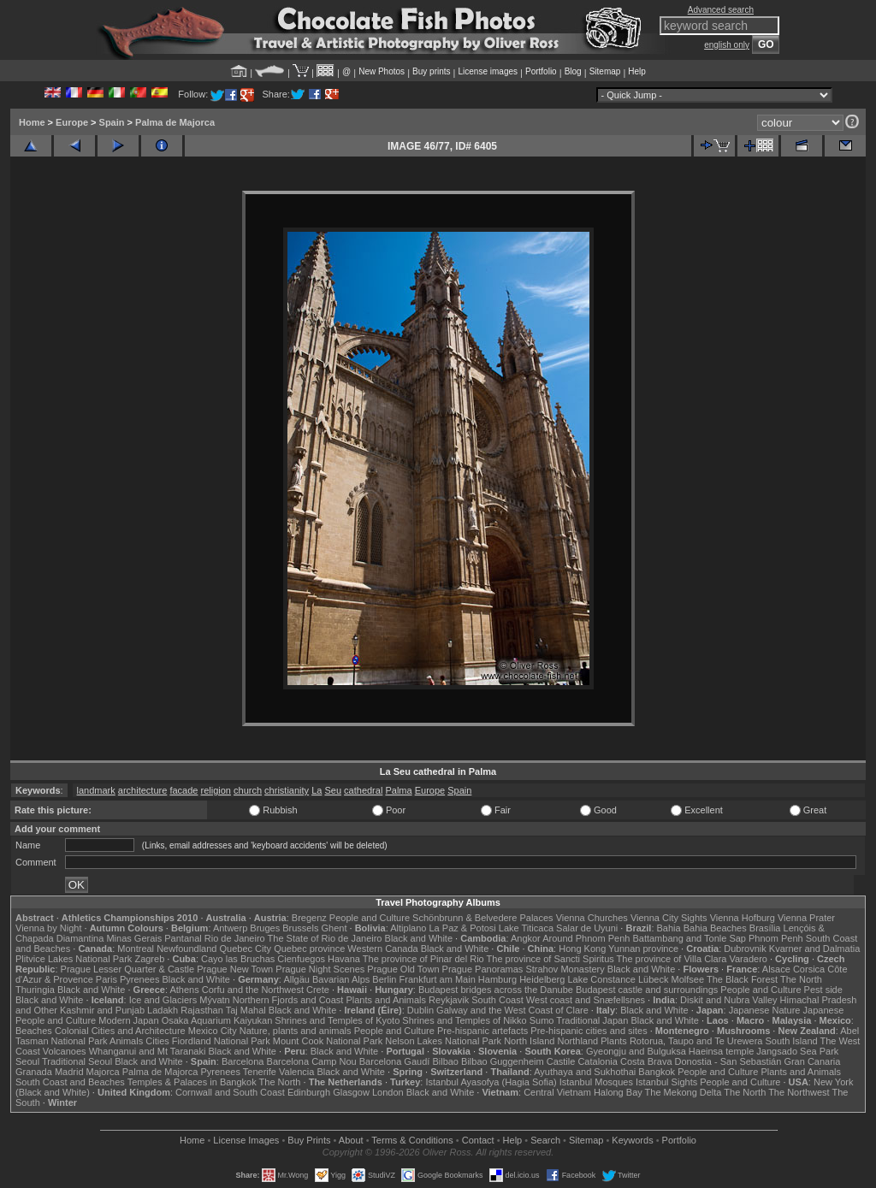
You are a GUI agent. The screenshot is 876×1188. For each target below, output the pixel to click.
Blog (573, 71)
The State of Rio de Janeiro (325, 938)
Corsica (809, 969)
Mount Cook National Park (327, 1041)
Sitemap (605, 71)
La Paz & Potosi (462, 928)
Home (32, 122)
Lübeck (653, 979)
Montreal (135, 948)
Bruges (265, 928)
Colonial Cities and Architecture (120, 1030)
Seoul (27, 1061)
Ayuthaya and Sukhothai (585, 1072)
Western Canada (382, 948)
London (388, 1092)
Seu (332, 790)
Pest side (823, 989)
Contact (478, 1140)
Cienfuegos (301, 959)
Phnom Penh (776, 938)
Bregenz (309, 918)
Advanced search (721, 10)
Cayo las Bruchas (238, 959)
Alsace (776, 969)
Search (545, 1140)
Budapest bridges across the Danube (495, 989)
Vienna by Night (48, 928)
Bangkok (656, 1072)
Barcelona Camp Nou (312, 1061)
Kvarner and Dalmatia (814, 948)
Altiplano (408, 928)
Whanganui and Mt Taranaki (147, 1051)
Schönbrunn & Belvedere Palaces (482, 918)
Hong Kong (582, 948)
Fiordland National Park (221, 1041)
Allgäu (296, 979)
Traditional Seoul (77, 1061)
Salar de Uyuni (587, 928)
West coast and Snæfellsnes (585, 1000)
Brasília (765, 928)
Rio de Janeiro (234, 938)
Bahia (669, 928)
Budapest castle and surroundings (647, 989)
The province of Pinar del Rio (423, 959)
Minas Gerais (134, 938)
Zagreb (149, 959)
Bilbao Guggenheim (502, 1061)
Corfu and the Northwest (253, 989)
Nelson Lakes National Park (443, 1041)
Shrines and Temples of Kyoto (337, 1020)
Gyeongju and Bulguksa (636, 1051)
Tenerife (259, 1072)
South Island (792, 1041)
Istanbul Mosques (596, 1082)
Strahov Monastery (564, 969)
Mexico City (212, 1030)
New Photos (381, 71)
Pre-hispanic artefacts (482, 1030)
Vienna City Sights (668, 918)
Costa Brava (646, 1061)
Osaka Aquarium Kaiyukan (217, 1020)
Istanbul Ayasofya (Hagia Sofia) (490, 1082)
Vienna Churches (592, 918)
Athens (183, 989)
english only (726, 45)
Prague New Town (235, 969)
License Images (246, 1140)
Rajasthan (202, 1010)
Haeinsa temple (721, 1051)
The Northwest (799, 1092)
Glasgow (351, 1092)
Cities (157, 1041)
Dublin (420, 1010)
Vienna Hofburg (742, 918)
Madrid (69, 1072)
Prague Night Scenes (319, 969)
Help (637, 71)
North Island (529, 1041)
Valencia (296, 1072)
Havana (344, 959)
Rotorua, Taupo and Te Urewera (696, 1041)
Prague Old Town (403, 969)
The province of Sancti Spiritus (550, 959)
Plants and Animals (386, 1000)
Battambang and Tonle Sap (689, 938)
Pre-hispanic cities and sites (588, 1030)
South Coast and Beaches (70, 1082)
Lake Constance (601, 979)
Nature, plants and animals (296, 1030)
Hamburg (497, 979)
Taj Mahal (246, 1010)
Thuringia (35, 989)
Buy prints (431, 71)
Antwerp (230, 928)
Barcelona (243, 1061)
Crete (317, 989)
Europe (72, 122)
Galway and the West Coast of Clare (512, 1010)
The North (801, 979)
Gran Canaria (812, 1061)
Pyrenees (139, 979)
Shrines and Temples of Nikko (464, 1020)
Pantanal (182, 938)
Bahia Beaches (715, 928)
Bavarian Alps (341, 979)
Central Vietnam (557, 1092)
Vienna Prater (806, 918)
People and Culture (369, 918)
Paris (106, 979)
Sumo (542, 1020)
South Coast (497, 1000)
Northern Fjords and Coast (288, 1000)
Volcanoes (64, 1051)
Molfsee (688, 979)
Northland (578, 1041)
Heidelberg (542, 979)
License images (488, 71)
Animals (126, 1041)
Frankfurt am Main (438, 979)
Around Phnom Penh (586, 938)
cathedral (363, 790)
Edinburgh (308, 1092)
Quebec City (246, 948)
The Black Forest (742, 979)
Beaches (33, 1030)
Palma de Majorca (175, 122)
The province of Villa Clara (672, 959)
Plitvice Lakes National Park (73, 959)
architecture (142, 790)
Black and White (419, 938)
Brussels (300, 928)
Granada (33, 1072)
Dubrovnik (745, 948)
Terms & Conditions (412, 1140)
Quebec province (309, 948)
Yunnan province (643, 948)
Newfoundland (186, 948)
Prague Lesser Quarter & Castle (128, 969)
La (316, 790)
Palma (398, 790)
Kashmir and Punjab (102, 1010)
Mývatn (214, 1000)
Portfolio (541, 71)
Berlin (384, 979)
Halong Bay (618, 1092)
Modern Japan (128, 1020)
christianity (286, 790)
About (351, 1140)
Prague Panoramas (483, 969)
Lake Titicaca (526, 928)
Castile (561, 1061)
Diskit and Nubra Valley (729, 1000)
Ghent (334, 928)
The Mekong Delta (683, 1092)
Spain (112, 122)
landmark (96, 790)
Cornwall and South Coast (230, 1092)
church (248, 790)
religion (215, 790)
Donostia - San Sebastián (728, 1061)
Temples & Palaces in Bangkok (192, 1082)
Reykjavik (449, 1000)
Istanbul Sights (666, 1082)
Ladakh (162, 1010)
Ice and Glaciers (163, 1000)
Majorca (103, 1072)
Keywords (632, 1140)
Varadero (747, 959)
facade (183, 790)
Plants (614, 1041)
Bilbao (445, 1061)
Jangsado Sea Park (797, 1051)
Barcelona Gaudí (394, 1061)
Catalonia (597, 1061)
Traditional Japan (592, 1020)
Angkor (526, 938)
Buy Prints (308, 1140)
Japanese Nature (765, 1010)
